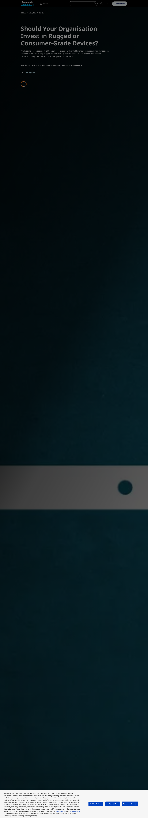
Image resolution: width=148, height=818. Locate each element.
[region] (74, 804)
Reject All (112, 804)
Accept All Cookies (130, 804)
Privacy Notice (74, 811)
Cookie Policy (61, 811)
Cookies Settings (96, 804)
